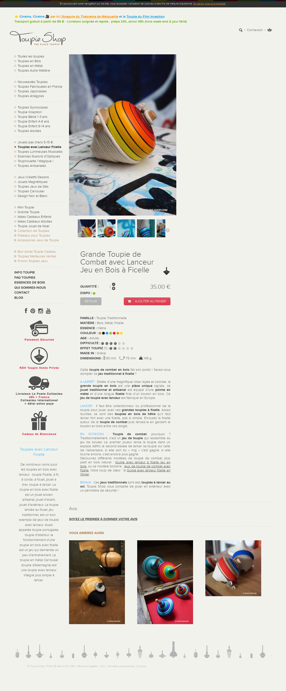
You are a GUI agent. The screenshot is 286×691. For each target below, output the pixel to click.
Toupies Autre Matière (34, 70)
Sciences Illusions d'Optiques (39, 156)
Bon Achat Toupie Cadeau (37, 252)
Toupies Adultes (29, 131)
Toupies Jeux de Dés (33, 187)
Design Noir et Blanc (32, 196)
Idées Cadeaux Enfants (34, 217)
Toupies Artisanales (32, 166)
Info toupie (24, 272)
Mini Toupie (26, 207)
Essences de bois (29, 282)
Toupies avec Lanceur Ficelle (39, 147)
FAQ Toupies (24, 278)
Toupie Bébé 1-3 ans (32, 117)
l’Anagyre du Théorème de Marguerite (89, 17)
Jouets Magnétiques (33, 182)
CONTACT (21, 292)
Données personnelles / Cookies (127, 666)
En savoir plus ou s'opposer (209, 3)
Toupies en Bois (29, 61)
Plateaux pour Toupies (34, 235)
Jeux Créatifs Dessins (33, 177)
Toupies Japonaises (32, 91)
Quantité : (89, 286)
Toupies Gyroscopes (33, 107)
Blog (18, 298)
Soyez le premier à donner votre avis (103, 519)
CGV (102, 666)
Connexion (255, 30)
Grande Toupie (29, 212)
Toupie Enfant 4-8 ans (33, 121)
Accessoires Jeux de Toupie (38, 240)
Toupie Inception (30, 112)
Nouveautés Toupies (33, 82)
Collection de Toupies (33, 231)
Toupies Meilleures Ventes (37, 256)
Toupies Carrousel (31, 191)
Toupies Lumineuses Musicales (40, 152)
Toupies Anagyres (31, 96)
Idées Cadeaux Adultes (35, 221)
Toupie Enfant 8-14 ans (34, 126)
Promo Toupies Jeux (33, 261)
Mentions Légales (87, 666)
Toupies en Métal (30, 66)
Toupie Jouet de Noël (33, 226)
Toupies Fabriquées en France (40, 87)
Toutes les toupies (31, 56)
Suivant (167, 230)
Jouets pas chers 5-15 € (35, 142)
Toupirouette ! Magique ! (35, 161)
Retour (91, 301)
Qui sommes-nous (30, 288)
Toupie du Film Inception (145, 17)
